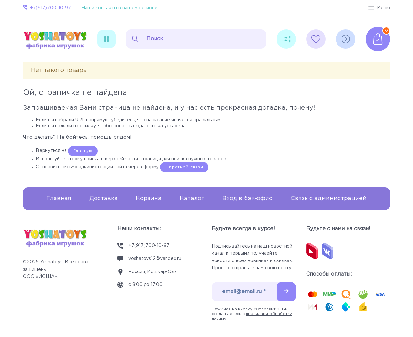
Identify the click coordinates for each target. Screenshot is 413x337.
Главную (83, 151)
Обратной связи (184, 167)
